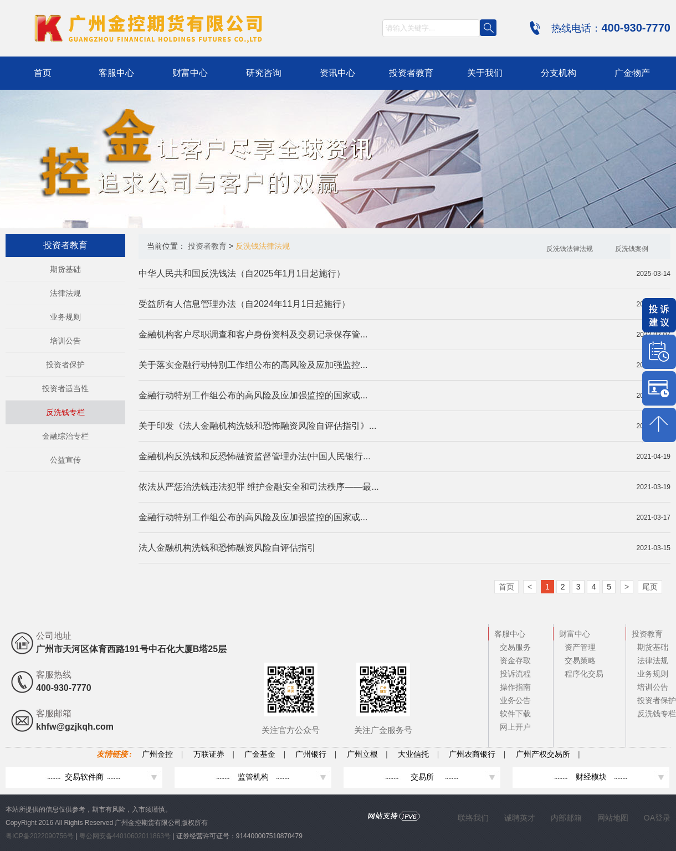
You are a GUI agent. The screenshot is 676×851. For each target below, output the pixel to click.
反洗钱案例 (631, 249)
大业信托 (413, 754)
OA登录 (657, 817)
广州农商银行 (472, 754)
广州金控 (157, 754)
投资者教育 (411, 73)
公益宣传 (65, 459)
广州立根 (362, 754)
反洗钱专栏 (65, 412)
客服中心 (116, 73)
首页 (43, 73)
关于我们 (485, 73)
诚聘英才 (519, 817)
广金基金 (259, 754)
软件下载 (515, 713)
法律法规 (65, 293)
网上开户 (515, 726)
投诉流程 (515, 673)
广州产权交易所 (543, 754)
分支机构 (558, 73)
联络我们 (473, 817)
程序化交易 (584, 673)
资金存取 (515, 660)
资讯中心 (337, 73)
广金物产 (632, 73)
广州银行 (310, 754)
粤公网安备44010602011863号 (126, 836)
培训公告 (65, 340)
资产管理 (580, 647)
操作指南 (515, 687)
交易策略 (580, 660)
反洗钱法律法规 (569, 249)
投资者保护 (65, 364)
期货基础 (65, 269)
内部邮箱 (566, 817)
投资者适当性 (65, 388)
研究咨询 (263, 73)
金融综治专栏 (65, 436)
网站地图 (612, 817)
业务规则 (65, 316)
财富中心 (190, 73)
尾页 (650, 586)
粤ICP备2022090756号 (40, 836)
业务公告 (515, 700)
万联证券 (208, 754)
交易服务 (515, 647)
